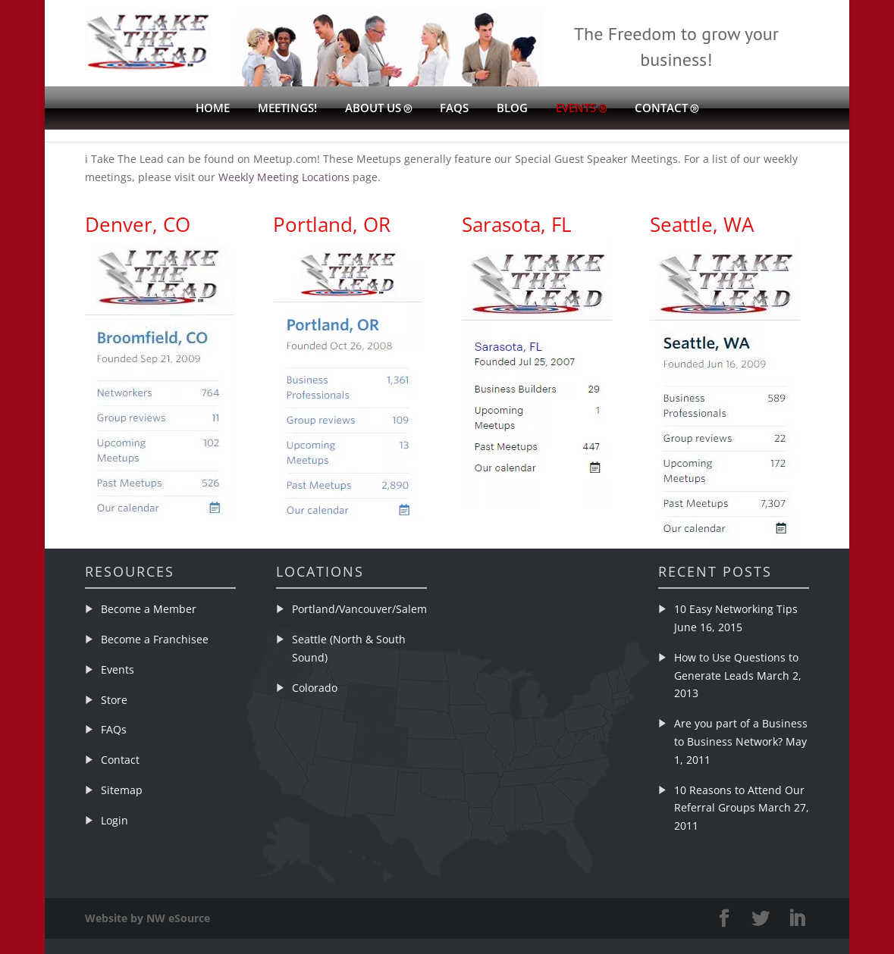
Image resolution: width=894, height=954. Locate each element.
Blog (512, 108)
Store (114, 700)
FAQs (454, 108)
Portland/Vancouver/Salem (359, 609)
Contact (661, 108)
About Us (373, 108)
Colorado (314, 687)
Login (114, 820)
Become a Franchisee (155, 639)
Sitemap (122, 790)
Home (213, 108)
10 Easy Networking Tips (736, 609)
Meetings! (287, 108)
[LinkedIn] (797, 918)
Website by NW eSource (147, 918)
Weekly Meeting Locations (284, 177)
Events (576, 108)
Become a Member (148, 609)
